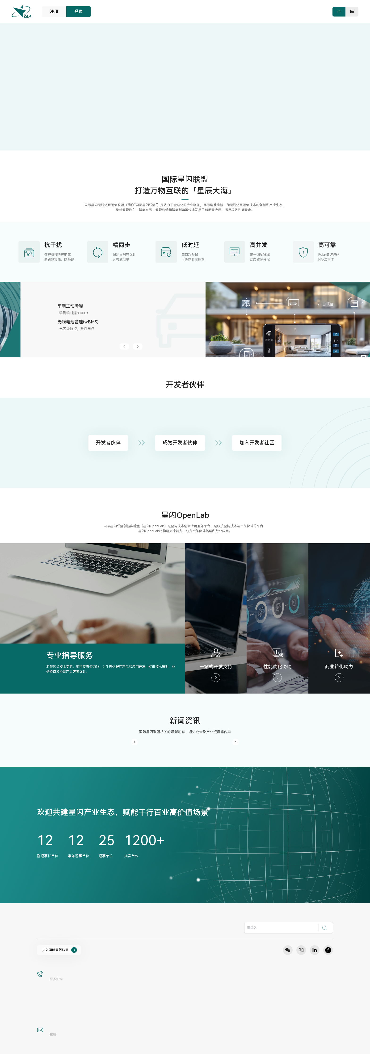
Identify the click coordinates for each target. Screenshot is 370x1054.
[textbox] (282, 927)
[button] (302, 346)
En (352, 11)
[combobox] (288, 928)
